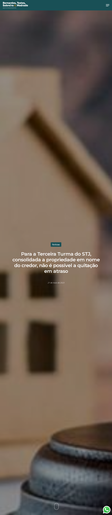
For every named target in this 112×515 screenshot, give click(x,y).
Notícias (56, 244)
